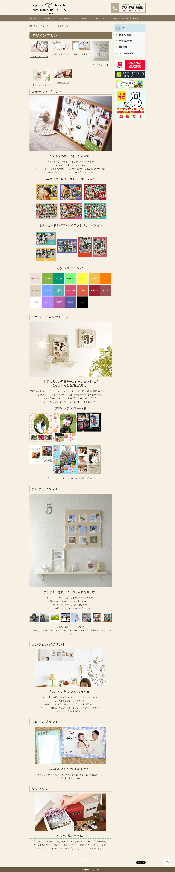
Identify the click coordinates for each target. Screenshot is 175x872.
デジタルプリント (127, 41)
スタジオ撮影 (125, 35)
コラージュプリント (39, 57)
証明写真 (123, 47)
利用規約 (82, 860)
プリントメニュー (102, 18)
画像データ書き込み (121, 18)
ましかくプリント (101, 65)
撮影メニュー (86, 18)
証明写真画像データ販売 (67, 18)
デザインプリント (65, 26)
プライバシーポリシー (38, 860)
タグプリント (63, 82)
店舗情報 (136, 18)
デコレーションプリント (41, 85)
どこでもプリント (47, 18)
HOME (34, 18)
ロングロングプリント (60, 54)
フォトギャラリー (127, 53)
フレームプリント (81, 54)
